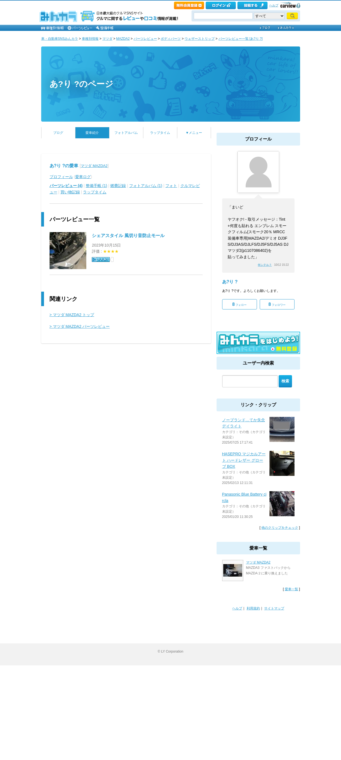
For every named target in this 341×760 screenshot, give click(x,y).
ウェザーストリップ (200, 39)
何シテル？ (265, 264)
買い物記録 (70, 192)
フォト (171, 185)
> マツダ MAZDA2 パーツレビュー (80, 326)
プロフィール (61, 176)
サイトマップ (274, 608)
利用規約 (253, 608)
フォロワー (277, 304)
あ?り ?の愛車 (64, 165)
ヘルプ (273, 5)
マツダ (107, 39)
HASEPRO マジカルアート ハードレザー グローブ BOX (244, 460)
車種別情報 (90, 39)
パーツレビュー (145, 39)
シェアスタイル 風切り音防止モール (128, 235)
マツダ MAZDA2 (94, 166)
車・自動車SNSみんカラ (59, 39)
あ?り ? (230, 281)
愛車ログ (83, 176)
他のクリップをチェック (279, 528)
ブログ (58, 133)
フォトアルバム (126, 133)
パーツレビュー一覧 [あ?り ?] (241, 39)
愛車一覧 (291, 589)
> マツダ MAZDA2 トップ (72, 315)
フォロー (239, 304)
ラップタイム (160, 133)
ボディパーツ (171, 39)
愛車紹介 (92, 133)
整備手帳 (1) (96, 185)
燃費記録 (118, 185)
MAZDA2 (123, 39)
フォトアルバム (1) (145, 185)
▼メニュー (194, 133)
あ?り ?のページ (82, 83)
